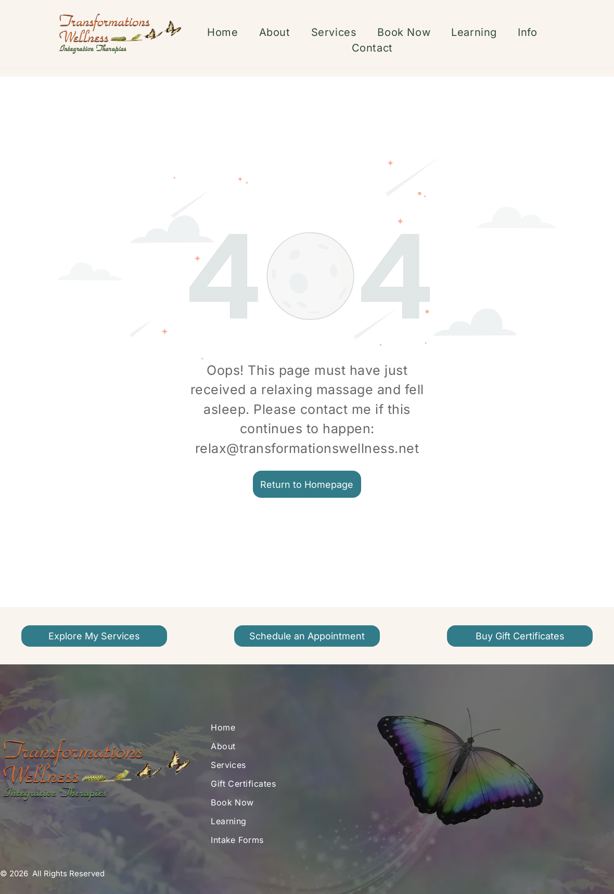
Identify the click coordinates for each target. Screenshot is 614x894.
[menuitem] (222, 32)
